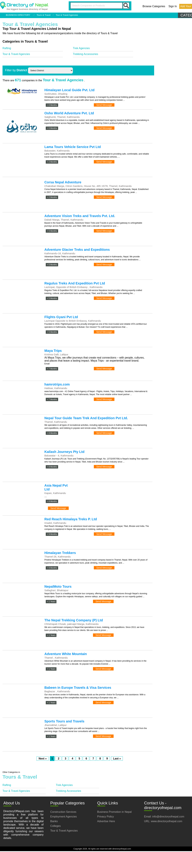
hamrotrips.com (57, 384)
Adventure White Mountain (65, 654)
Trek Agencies (81, 48)
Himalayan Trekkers (60, 553)
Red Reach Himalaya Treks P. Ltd (70, 519)
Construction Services (63, 811)
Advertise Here (106, 821)
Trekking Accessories (85, 54)
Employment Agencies (63, 816)
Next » (43, 758)
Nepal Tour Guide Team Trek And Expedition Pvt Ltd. (86, 418)
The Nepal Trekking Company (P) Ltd (73, 620)
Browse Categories (154, 6)
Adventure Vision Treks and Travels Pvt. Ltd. (79, 216)
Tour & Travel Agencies (16, 54)
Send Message (104, 105)
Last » (117, 758)
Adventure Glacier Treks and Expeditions (77, 249)
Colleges (55, 826)
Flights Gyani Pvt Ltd (61, 317)
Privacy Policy (105, 816)
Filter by (16, 70)
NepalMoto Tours (58, 586)
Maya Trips (53, 350)
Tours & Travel (44, 15)
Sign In (173, 6)
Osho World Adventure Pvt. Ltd (69, 113)
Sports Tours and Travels (64, 721)
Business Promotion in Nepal (114, 811)
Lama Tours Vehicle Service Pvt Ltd (72, 147)
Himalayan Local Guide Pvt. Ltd (69, 90)
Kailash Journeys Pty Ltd (64, 452)
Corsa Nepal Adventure (62, 182)
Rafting (7, 48)
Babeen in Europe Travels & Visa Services (77, 687)
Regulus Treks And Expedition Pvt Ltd (74, 283)
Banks (54, 821)
